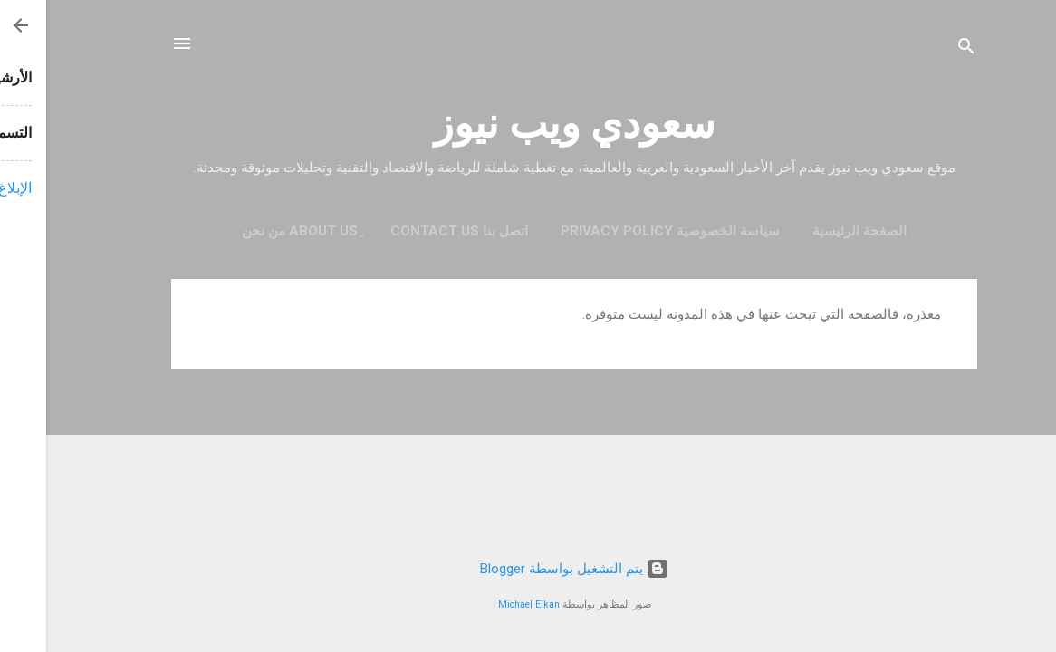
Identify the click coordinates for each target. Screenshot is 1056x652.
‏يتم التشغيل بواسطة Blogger (528, 569)
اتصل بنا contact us (413, 231)
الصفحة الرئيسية (813, 231)
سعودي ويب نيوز (528, 124)
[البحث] (920, 49)
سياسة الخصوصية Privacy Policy (624, 231)
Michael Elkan (483, 604)
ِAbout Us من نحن (254, 231)
